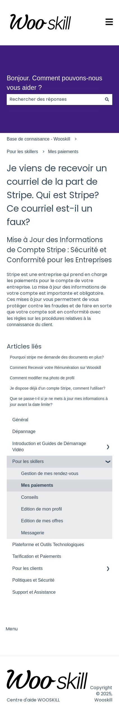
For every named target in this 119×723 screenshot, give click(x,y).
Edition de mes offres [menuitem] (42, 520)
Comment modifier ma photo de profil (42, 378)
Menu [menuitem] (12, 629)
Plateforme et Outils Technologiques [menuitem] (48, 544)
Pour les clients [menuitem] (27, 568)
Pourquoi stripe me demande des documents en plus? (57, 357)
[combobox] (54, 99)
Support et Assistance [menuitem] (34, 592)
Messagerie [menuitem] (32, 532)
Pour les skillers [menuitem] (28, 461)
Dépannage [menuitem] (24, 431)
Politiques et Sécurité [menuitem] (33, 580)
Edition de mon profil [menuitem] (41, 509)
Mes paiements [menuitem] (37, 485)
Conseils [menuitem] (29, 497)
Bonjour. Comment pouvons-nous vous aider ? (54, 83)
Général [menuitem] (20, 419)
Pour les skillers (22, 151)
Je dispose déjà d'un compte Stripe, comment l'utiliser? (57, 388)
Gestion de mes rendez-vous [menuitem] (49, 473)
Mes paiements (63, 151)
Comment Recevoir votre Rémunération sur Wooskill (55, 367)
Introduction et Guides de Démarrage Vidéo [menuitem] (49, 446)
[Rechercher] (107, 99)
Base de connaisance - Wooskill (38, 139)
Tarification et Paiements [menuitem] (36, 556)
